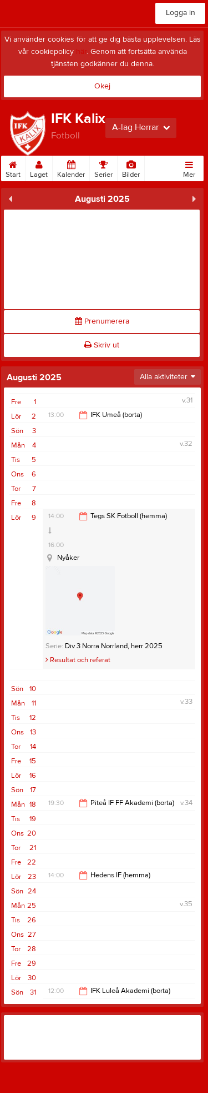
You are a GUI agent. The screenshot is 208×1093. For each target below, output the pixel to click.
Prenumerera (102, 321)
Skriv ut (101, 345)
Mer (189, 167)
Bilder (131, 167)
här (81, 52)
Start (13, 167)
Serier (103, 167)
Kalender (71, 167)
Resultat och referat (77, 659)
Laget (39, 167)
